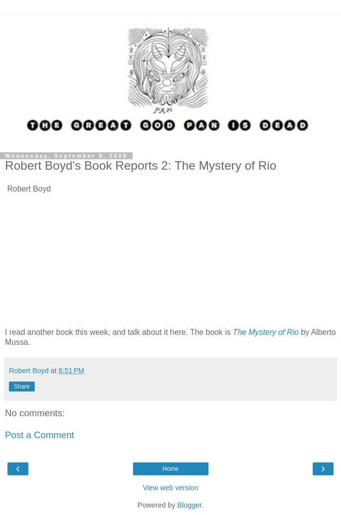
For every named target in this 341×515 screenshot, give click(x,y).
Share (22, 386)
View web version (171, 488)
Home (170, 468)
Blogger (189, 505)
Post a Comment (39, 435)
